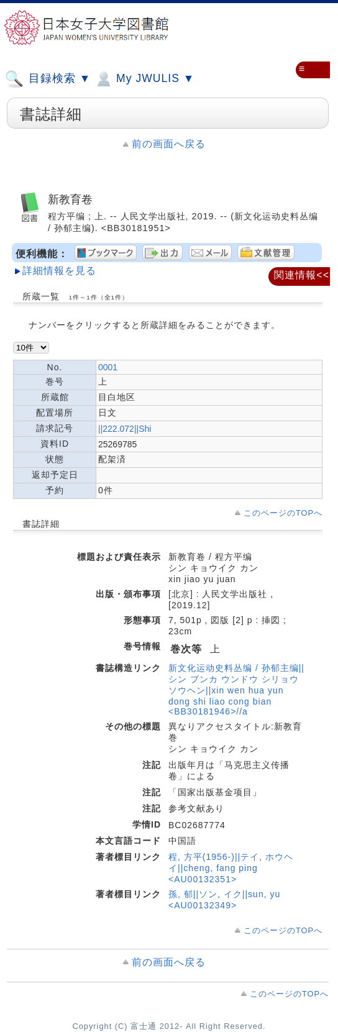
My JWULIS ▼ (144, 79)
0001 (107, 367)
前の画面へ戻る (169, 144)
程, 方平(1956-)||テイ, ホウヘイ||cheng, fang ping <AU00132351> (230, 868)
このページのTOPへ (283, 513)
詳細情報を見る (59, 270)
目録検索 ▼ (48, 79)
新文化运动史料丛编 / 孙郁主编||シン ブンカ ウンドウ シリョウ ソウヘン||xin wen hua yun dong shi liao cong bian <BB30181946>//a (236, 689)
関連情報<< (301, 275)
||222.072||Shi (124, 429)
